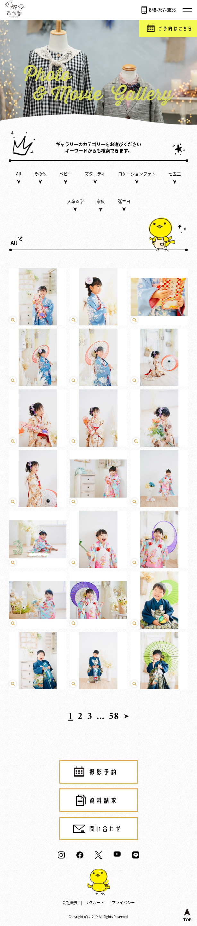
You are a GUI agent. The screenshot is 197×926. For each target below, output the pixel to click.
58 (114, 717)
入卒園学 (75, 201)
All (18, 174)
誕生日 (124, 201)
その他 (40, 174)
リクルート (94, 903)
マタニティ (95, 174)
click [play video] (37, 297)
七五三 (174, 174)
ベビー (65, 174)
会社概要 (70, 903)
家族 (101, 201)
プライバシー (123, 903)
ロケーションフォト (137, 174)
